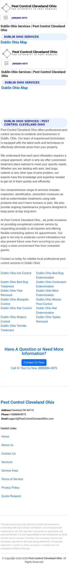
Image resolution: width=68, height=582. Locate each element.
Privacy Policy (10, 487)
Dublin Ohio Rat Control (16, 308)
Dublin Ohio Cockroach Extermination (51, 284)
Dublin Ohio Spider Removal (48, 319)
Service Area (9, 470)
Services (6, 462)
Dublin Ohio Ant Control (16, 273)
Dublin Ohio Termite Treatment (13, 328)
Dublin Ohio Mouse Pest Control (48, 301)
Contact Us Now (34, 362)
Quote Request (11, 496)
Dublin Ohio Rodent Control (13, 319)
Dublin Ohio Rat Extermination (46, 310)
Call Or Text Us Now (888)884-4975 (34, 368)
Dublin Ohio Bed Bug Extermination (50, 275)
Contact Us (8, 453)
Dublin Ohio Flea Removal (12, 293)
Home (5, 436)
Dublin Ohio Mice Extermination (47, 293)
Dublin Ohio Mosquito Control (15, 301)
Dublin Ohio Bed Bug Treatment (14, 284)
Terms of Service (12, 479)
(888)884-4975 (19, 17)
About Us (7, 445)
